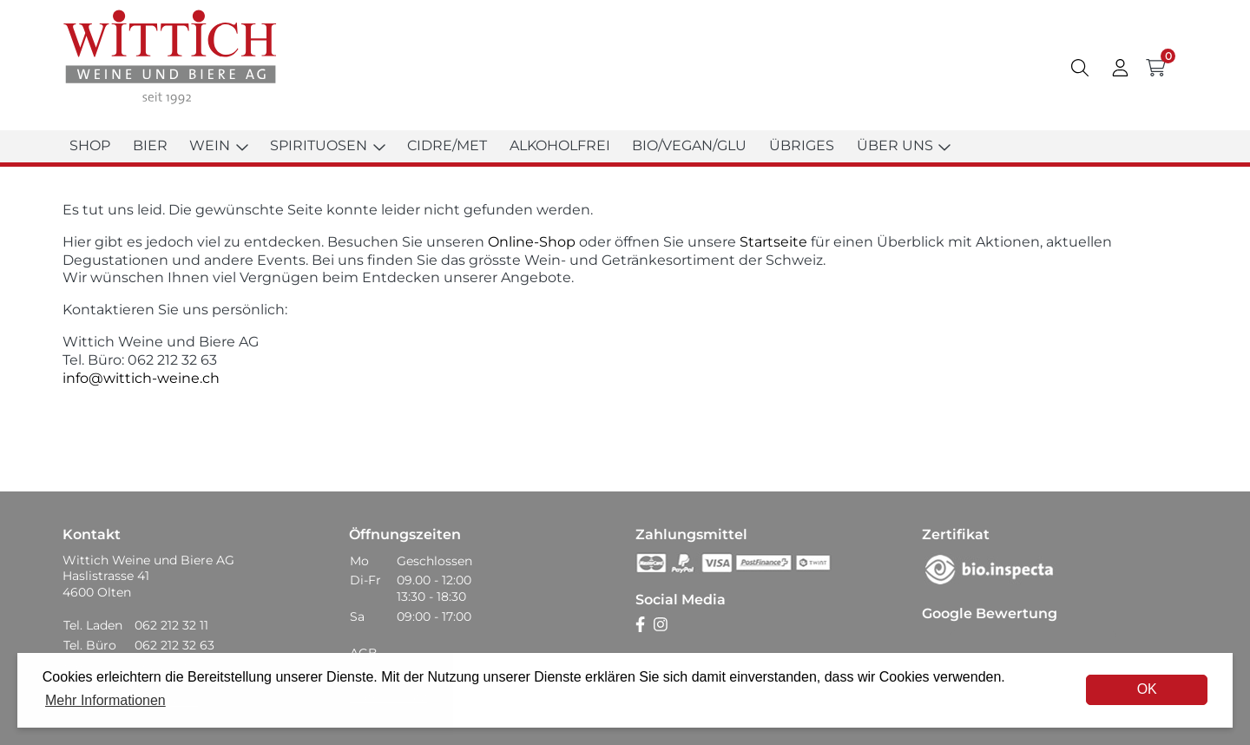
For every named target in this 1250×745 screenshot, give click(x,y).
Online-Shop (530, 242)
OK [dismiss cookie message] (1147, 689)
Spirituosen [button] (327, 145)
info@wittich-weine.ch (141, 378)
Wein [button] (218, 145)
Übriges (801, 145)
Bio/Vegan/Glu (689, 145)
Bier (150, 145)
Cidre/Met (447, 145)
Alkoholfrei (560, 145)
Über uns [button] (904, 145)
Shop (89, 145)
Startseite (773, 242)
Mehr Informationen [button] (105, 700)
